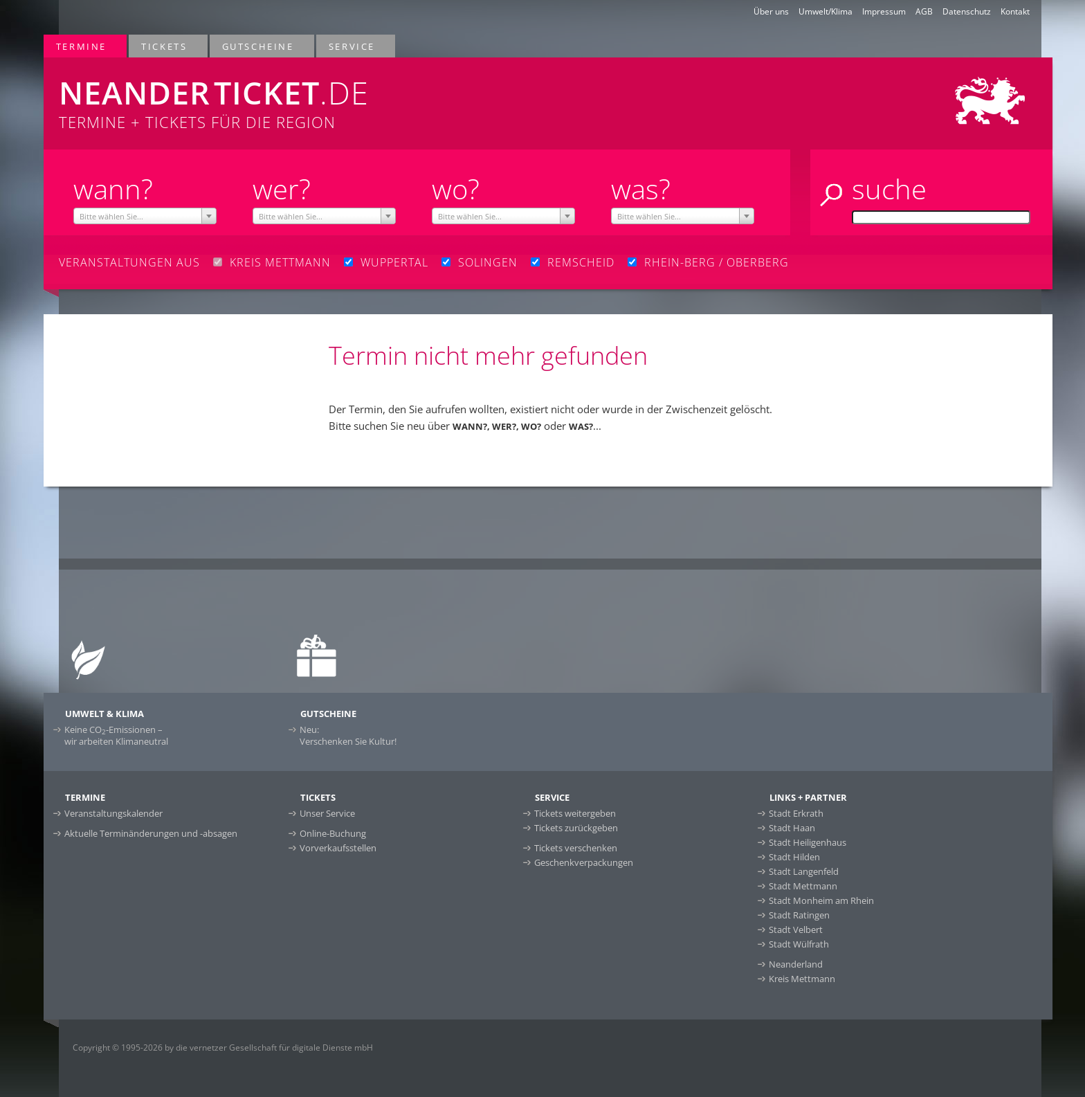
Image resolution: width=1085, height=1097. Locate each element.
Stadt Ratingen (799, 915)
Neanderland (796, 964)
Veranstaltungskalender (113, 813)
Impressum (884, 11)
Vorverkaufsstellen (338, 848)
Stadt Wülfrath (799, 944)
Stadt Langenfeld (804, 871)
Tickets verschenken (575, 848)
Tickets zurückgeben (576, 828)
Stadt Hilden (794, 857)
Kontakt (1015, 11)
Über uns (771, 11)
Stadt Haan (792, 828)
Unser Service (327, 813)
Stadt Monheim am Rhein (821, 900)
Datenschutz (966, 11)
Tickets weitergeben (575, 813)
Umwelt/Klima (825, 11)
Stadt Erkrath (796, 813)
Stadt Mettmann (803, 886)
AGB (924, 11)
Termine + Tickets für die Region (336, 94)
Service (352, 46)
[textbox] (145, 216)
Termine (82, 46)
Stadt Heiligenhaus (807, 842)
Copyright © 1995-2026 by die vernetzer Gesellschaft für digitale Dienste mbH (223, 1047)
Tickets (165, 46)
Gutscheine (259, 46)
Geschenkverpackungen (583, 862)
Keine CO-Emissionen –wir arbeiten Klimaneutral (116, 735)
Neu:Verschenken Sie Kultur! (348, 735)
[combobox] (145, 216)
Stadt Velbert (796, 929)
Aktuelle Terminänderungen (150, 833)
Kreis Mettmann (802, 978)
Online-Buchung (333, 833)
